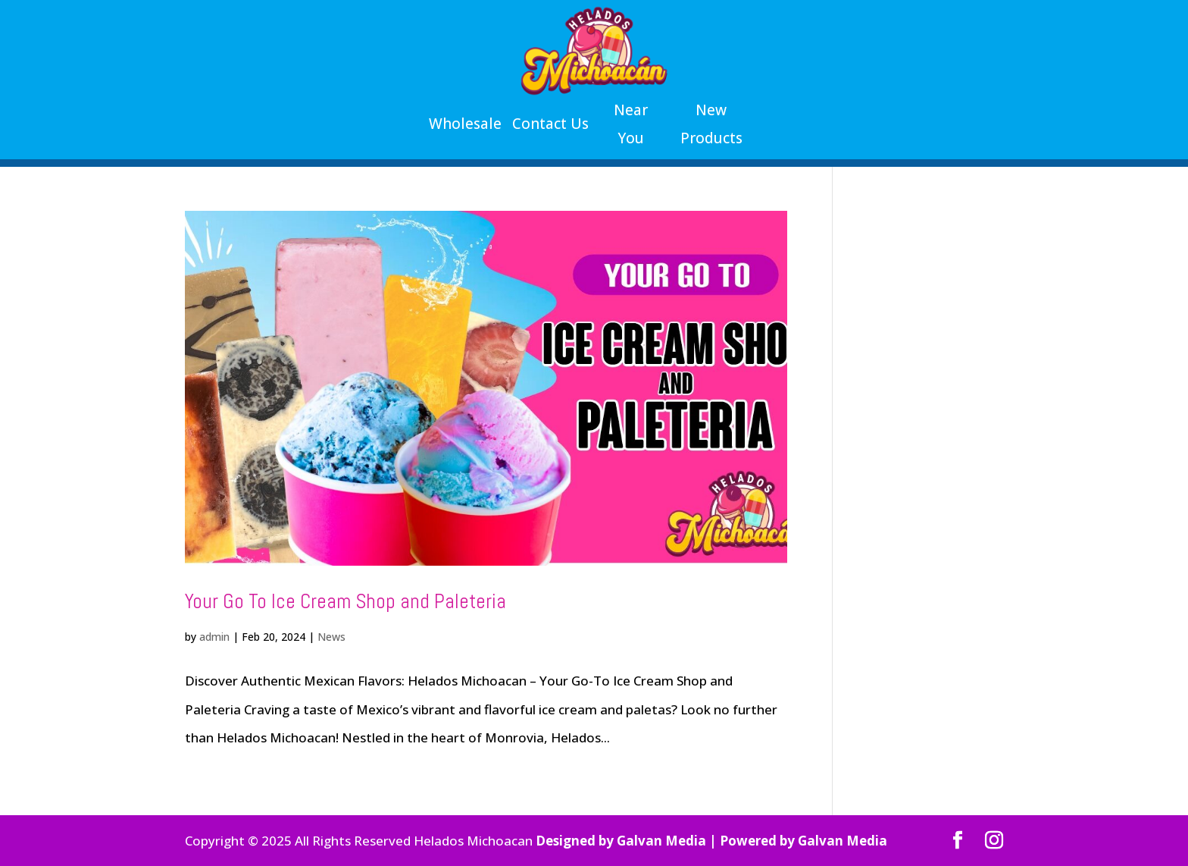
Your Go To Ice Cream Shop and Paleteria (345, 601)
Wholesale (465, 123)
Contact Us (550, 123)
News (331, 636)
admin (214, 636)
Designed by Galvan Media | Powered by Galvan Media (711, 840)
